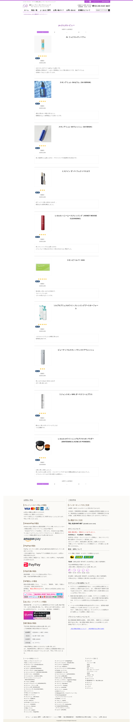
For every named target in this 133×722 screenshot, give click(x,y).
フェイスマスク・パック (92, 671)
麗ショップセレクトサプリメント (33, 662)
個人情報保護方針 (69, 717)
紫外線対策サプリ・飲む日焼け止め (95, 680)
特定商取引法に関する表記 (83, 717)
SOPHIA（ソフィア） (61, 698)
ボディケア (89, 684)
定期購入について (84, 10)
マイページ (96, 1)
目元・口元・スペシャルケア (93, 669)
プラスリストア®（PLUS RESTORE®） (34, 689)
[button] (91, 32)
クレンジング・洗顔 (91, 662)
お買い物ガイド (58, 10)
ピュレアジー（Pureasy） (62, 685)
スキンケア (89, 660)
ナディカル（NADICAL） (62, 666)
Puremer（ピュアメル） (61, 670)
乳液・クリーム (90, 667)
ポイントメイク (90, 678)
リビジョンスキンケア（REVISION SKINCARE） (36, 672)
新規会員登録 (105, 1)
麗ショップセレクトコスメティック (33, 660)
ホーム (26, 10)
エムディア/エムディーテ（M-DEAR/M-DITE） (36, 683)
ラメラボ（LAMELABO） (62, 676)
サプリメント (90, 688)
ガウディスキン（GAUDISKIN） (32, 674)
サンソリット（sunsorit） (62, 689)
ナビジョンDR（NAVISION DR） (32, 687)
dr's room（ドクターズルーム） (32, 702)
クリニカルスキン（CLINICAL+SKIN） (34, 676)
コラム (95, 717)
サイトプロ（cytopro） (30, 710)
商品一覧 (34, 10)
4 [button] (78, 32)
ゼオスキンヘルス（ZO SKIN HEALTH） (34, 664)
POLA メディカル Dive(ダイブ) (32, 692)
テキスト (109, 10)
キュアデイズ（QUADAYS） (62, 664)
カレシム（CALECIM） (61, 687)
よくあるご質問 (45, 10)
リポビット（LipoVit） (61, 700)
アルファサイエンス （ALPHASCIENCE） (66, 674)
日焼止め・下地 (90, 674)
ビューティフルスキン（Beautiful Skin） (65, 662)
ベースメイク (90, 676)
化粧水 (88, 664)
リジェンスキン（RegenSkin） (32, 711)
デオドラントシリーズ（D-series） (64, 681)
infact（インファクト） (30, 694)
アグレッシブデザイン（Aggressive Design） (66, 679)
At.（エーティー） (29, 691)
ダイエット (89, 682)
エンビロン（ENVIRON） (31, 666)
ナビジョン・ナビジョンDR (31, 685)
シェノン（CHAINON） (30, 704)
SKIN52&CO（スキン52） (62, 672)
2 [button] (54, 32)
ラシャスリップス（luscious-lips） (64, 704)
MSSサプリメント (60, 691)
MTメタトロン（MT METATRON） (64, 677)
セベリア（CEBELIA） (30, 698)
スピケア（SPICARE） (61, 709)
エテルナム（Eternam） (30, 706)
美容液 (88, 666)
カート (88, 1)
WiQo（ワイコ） (29, 708)
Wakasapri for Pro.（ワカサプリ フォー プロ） (67, 693)
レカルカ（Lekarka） (30, 681)
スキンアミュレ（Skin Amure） (32, 696)
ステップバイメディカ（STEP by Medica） (66, 668)
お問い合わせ (70, 10)
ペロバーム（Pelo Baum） (62, 683)
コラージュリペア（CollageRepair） (64, 660)
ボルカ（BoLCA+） (29, 700)
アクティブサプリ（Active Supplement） (34, 670)
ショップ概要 (57, 717)
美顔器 (88, 673)
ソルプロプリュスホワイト (62, 702)
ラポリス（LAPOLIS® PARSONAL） (33, 668)
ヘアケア (89, 686)
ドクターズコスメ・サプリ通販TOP (31, 14)
